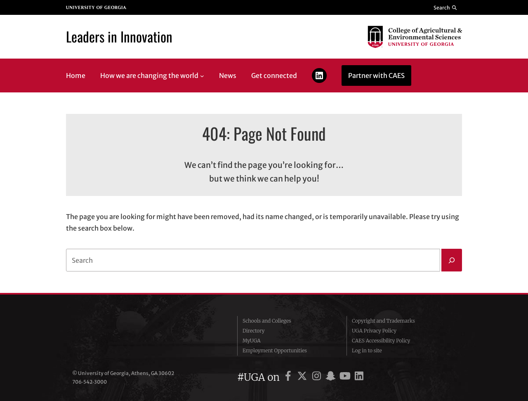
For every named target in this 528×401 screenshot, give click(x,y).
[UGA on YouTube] (346, 377)
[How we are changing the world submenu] (202, 75)
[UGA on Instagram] (318, 377)
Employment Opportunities (275, 350)
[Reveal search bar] (445, 7)
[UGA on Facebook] (289, 377)
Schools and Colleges (267, 321)
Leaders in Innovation (119, 36)
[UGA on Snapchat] (332, 377)
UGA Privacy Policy (374, 331)
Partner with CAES (376, 75)
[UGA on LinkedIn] (359, 377)
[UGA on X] (303, 377)
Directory (254, 331)
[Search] (451, 260)
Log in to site (367, 350)
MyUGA (252, 340)
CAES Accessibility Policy (381, 340)
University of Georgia (134, 335)
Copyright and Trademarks (383, 321)
